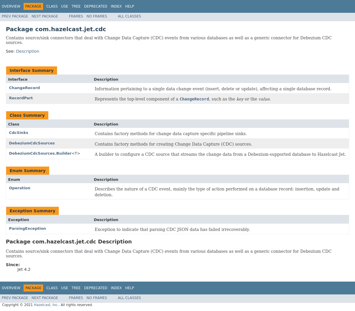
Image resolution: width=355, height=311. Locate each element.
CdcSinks (18, 132)
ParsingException (27, 228)
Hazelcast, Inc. (46, 305)
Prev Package (15, 16)
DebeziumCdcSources (32, 143)
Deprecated (95, 6)
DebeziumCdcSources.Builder (40, 153)
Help (129, 6)
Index (116, 6)
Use (64, 6)
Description (27, 51)
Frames (76, 16)
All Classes (129, 16)
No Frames (96, 16)
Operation (19, 188)
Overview (11, 6)
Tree (76, 6)
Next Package (45, 16)
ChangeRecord (24, 88)
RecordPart (21, 98)
